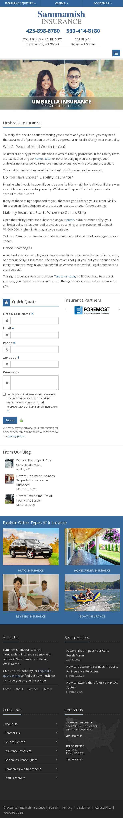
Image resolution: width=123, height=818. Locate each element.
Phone (9, 343)
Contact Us (31, 733)
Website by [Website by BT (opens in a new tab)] (13, 812)
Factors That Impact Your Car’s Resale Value (31, 464)
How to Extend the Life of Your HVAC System (31, 500)
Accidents (102, 3)
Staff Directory (31, 778)
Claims (61, 3)
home (39, 159)
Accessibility (103, 807)
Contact (32, 689)
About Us (31, 724)
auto (47, 159)
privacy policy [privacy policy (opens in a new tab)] (16, 436)
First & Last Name (18, 314)
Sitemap (47, 689)
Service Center (31, 742)
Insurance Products (31, 751)
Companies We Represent (31, 769)
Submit (10, 420)
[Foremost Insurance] (92, 310)
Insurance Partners (83, 300)
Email (8, 328)
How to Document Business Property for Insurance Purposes (31, 482)
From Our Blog (17, 452)
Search (53, 807)
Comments (11, 372)
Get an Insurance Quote (31, 760)
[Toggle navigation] (116, 53)
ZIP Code (11, 357)
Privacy (67, 807)
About (19, 689)
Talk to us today (65, 276)
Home (7, 689)
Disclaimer (83, 807)
